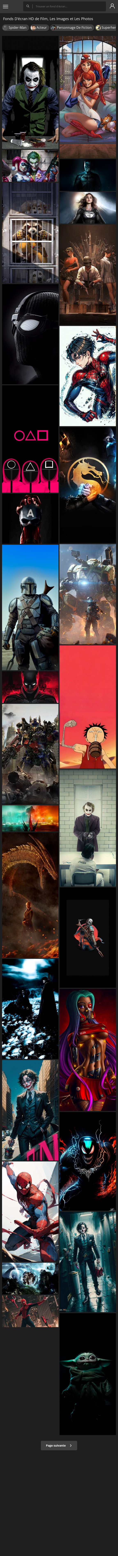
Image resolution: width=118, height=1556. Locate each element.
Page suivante (59, 1445)
